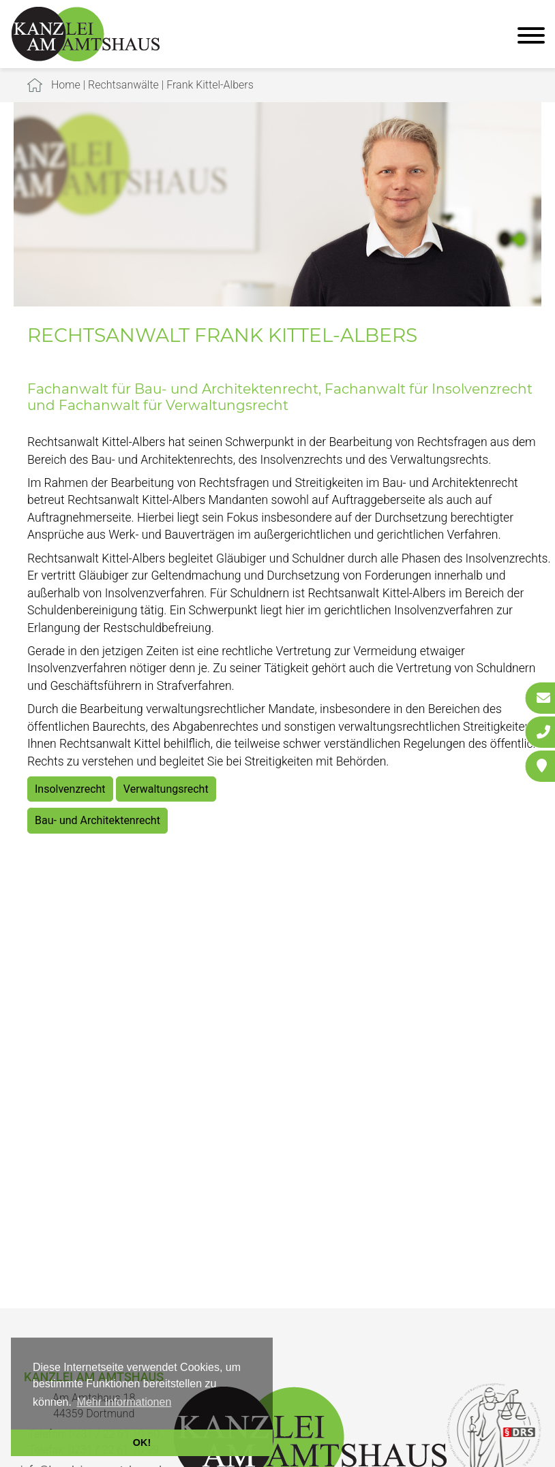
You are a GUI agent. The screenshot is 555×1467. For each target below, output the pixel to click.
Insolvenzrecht (70, 789)
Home (65, 84)
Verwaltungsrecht (166, 789)
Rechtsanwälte (123, 84)
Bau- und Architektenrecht (97, 820)
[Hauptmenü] (531, 37)
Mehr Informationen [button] (124, 1402)
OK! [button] (142, 1442)
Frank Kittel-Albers (210, 84)
